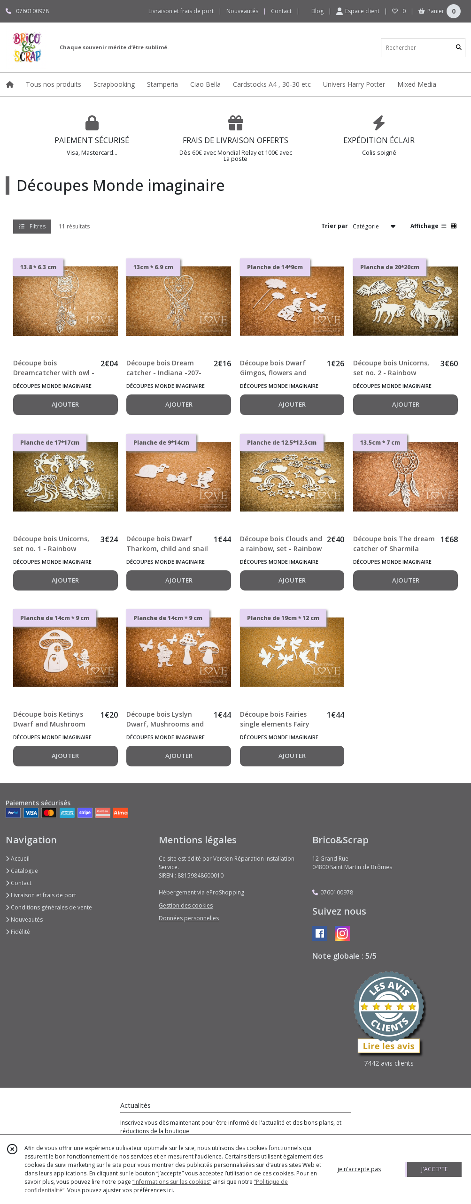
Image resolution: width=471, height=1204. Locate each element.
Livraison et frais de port (41, 895)
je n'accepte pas (359, 1169)
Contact (281, 11)
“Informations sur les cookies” (171, 1182)
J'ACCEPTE (434, 1169)
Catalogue (22, 871)
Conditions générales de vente (49, 907)
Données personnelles (189, 918)
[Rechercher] (459, 47)
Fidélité (18, 932)
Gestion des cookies (186, 905)
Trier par (334, 226)
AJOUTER (65, 404)
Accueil (18, 859)
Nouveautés (24, 920)
